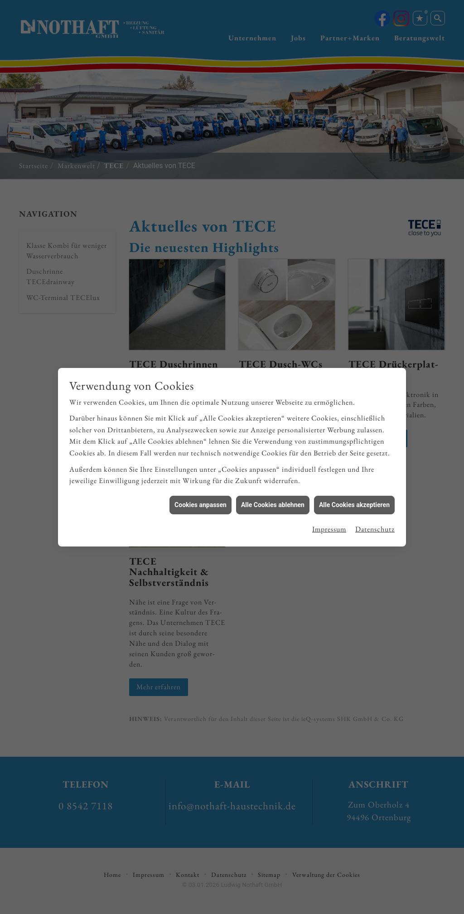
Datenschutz (375, 517)
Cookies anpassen (200, 493)
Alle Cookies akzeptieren (354, 493)
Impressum (329, 517)
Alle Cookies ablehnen (272, 493)
